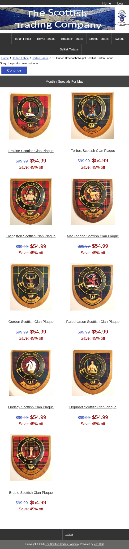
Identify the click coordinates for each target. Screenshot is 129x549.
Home (106, 3)
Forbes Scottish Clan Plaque (93, 151)
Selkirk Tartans (69, 49)
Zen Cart (99, 544)
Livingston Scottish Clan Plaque (31, 236)
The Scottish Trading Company (62, 544)
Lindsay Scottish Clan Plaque (31, 407)
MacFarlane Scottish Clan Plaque (93, 236)
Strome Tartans (98, 38)
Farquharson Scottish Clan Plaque (93, 322)
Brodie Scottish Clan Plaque (31, 493)
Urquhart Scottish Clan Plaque (92, 407)
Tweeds (119, 38)
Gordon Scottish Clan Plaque (30, 322)
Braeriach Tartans (72, 38)
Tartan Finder (22, 38)
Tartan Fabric (21, 57)
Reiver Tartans (46, 38)
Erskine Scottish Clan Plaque (30, 151)
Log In (121, 3)
